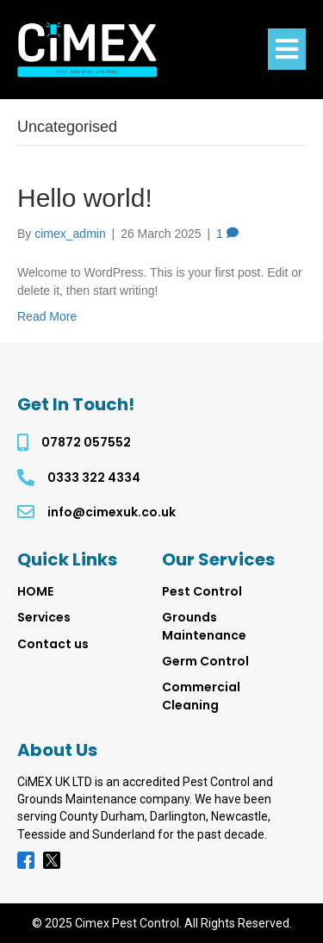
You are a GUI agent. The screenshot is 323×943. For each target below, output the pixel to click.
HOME (35, 591)
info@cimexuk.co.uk (111, 512)
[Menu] (287, 49)
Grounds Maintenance (204, 626)
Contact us (53, 644)
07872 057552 (86, 442)
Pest (202, 591)
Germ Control (205, 661)
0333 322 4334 (93, 477)
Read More (47, 316)
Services (44, 617)
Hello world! (84, 198)
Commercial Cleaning (201, 695)
